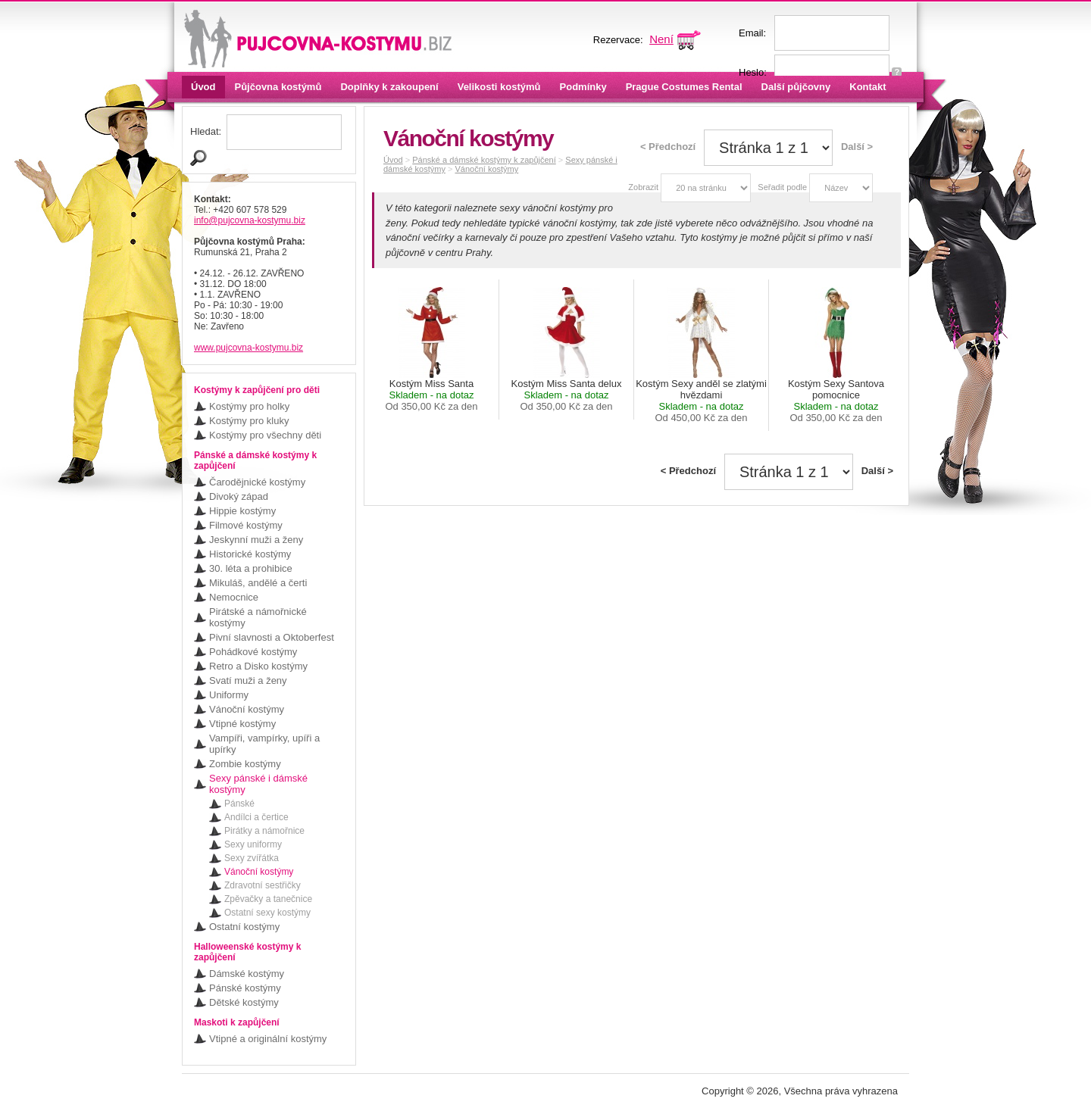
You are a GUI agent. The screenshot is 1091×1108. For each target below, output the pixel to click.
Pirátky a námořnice (264, 831)
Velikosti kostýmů (499, 86)
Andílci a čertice (256, 817)
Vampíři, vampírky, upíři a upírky (264, 743)
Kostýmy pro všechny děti (265, 435)
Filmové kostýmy (246, 525)
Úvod (203, 86)
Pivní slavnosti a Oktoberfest (271, 637)
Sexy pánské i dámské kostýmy (258, 783)
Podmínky (583, 86)
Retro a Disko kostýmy (258, 666)
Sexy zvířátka (251, 858)
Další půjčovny (796, 86)
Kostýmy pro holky (249, 406)
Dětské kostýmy (244, 1002)
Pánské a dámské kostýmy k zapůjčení (484, 159)
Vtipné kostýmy (242, 723)
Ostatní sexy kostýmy (267, 912)
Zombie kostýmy (245, 763)
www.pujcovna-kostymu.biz (248, 347)
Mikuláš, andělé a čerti (258, 582)
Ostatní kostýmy (244, 926)
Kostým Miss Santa (431, 395)
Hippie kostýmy (242, 511)
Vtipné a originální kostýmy (268, 1038)
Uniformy (229, 695)
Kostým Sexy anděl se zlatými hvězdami (701, 400)
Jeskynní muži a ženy (256, 539)
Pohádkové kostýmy (253, 651)
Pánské (239, 803)
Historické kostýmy (250, 554)
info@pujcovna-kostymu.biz (249, 220)
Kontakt (867, 86)
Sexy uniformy (253, 844)
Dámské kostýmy (246, 973)
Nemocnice (233, 597)
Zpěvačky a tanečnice (268, 899)
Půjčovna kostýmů (278, 86)
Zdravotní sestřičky (262, 885)
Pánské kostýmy (245, 988)
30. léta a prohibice (250, 568)
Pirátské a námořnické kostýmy (258, 617)
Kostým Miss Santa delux (566, 395)
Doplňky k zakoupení (389, 86)
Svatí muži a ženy (248, 680)
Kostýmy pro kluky (249, 420)
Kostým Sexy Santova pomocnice (836, 400)
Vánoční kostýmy (246, 709)
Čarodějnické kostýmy (257, 482)
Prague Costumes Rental (684, 86)
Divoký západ (238, 496)
